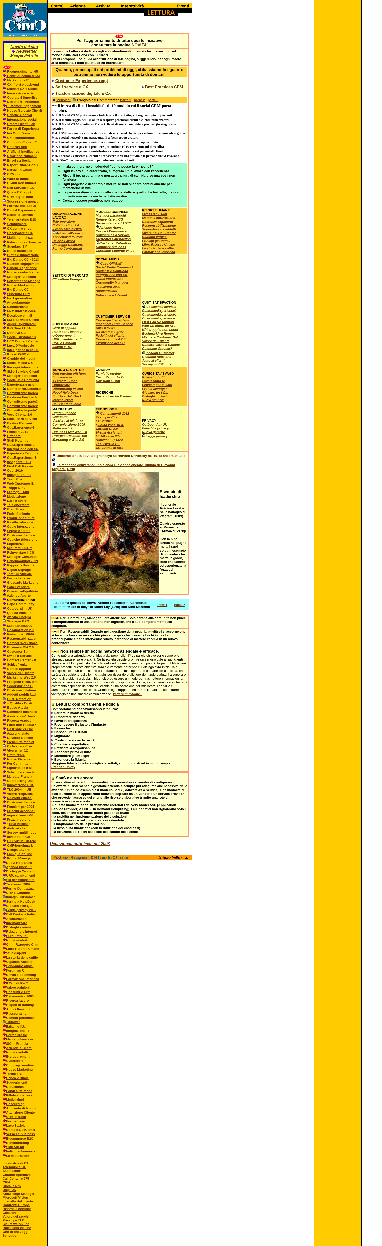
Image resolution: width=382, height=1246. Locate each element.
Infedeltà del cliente (18, 1201)
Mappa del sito (24, 56)
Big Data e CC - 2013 (23, 259)
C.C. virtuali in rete (21, 841)
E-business (15, 1087)
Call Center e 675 (16, 1178)
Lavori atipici (16, 1125)
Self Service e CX (20, 188)
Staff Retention (18, 440)
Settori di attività (20, 215)
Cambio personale (20, 1018)
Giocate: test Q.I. (19, 906)
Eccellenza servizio (22, 419)
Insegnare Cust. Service (114, 324)
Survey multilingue (21, 832)
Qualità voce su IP (110, 425)
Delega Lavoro (18, 850)
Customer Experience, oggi (81, 81)
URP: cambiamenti (20, 875)
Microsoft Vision (15, 1197)
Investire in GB (18, 837)
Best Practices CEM (164, 87)
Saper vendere (18, 587)
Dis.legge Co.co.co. (21, 871)
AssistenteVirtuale (21, 716)
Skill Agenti (15, 1147)
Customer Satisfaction (113, 239)
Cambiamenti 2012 (114, 413)
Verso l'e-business (20, 1134)
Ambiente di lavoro (21, 1108)
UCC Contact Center (23, 341)
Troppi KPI (15, 488)
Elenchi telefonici (20, 742)
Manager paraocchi (22, 376)
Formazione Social (21, 206)
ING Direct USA (19, 328)
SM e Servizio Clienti (23, 320)
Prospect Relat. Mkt (22, 682)
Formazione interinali (22, 979)
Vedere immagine (126, 694)
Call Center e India (20, 914)
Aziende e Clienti (19, 1048)
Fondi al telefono (19, 1091)
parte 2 (139, 100)
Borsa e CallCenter (20, 1130)
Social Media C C (20, 363)
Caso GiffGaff (110, 263)
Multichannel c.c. (20, 238)
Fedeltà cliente (18, 514)
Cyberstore (15, 1061)
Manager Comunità (22, 557)
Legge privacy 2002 (21, 910)
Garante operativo (17, 1175)
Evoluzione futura (21, 518)
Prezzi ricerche (18, 819)
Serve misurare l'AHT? (113, 223)
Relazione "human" (22, 156)
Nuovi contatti (17, 1052)
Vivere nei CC (17, 751)
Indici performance (20, 1151)
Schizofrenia (17, 664)
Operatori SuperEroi (22, 97)
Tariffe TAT (14, 1074)
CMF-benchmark (20, 845)
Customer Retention (115, 243)
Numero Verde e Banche (161, 345)
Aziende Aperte (19, 595)
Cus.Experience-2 (21, 445)
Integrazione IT (17, 1031)
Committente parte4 (22, 393)
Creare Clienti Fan (21, 124)
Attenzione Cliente (20, 1112)
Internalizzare (16, 923)
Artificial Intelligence (23, 151)
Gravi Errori (16, 509)
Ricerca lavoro (17, 1000)
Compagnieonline (20, 1065)
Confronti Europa (16, 1205)
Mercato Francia (19, 776)
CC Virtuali (104, 421)
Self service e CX (71, 87)
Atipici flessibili (18, 1009)
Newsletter (26, 51)
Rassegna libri (17, 1013)
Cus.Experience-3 (21, 427)
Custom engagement (23, 264)
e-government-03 (20, 815)
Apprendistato (18, 733)
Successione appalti (23, 201)
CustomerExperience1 (159, 314)
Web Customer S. (20, 483)
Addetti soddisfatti (21, 695)
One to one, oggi (16, 1232)
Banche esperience (21, 268)
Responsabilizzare (21, 638)
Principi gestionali (21, 811)
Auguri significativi (21, 324)
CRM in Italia (16, 1117)
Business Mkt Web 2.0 (69, 432)
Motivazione (16, 496)
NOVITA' (140, 45)
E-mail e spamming (21, 975)
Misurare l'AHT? (19, 548)
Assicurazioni (17, 919)
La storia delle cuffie (22, 957)
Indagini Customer (20, 897)
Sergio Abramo (19, 531)
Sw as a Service (19, 656)
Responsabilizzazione (159, 225)
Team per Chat (107, 417)
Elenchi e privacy (155, 428)
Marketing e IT (18, 80)
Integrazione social (22, 119)
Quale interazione (20, 526)
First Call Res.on (20, 466)
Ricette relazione (20, 522)
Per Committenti (19, 763)
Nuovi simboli (17, 940)
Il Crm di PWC (17, 983)
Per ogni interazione (22, 367)
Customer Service (20, 535)
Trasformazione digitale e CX (83, 93)
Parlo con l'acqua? (21, 725)
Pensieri (61, 100)
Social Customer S (21, 337)
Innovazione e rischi (22, 93)
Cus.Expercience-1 (21, 458)
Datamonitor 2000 (20, 996)
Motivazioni (15, 1100)
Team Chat (15, 479)
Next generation (19, 298)
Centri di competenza (23, 76)
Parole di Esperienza (23, 129)
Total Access (19, 824)
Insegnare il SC (19, 462)
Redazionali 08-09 (21, 634)
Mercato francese (19, 1039)
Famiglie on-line (19, 854)
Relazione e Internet (21, 931)
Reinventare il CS (20, 552)
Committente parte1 (22, 410)
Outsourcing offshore (69, 373)
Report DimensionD (22, 165)
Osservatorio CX (20, 233)
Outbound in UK (19, 608)
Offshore (14, 436)
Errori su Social (19, 160)
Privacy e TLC (13, 1220)
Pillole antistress (19, 1095)
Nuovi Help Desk (19, 863)
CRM (6, 1182)
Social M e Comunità (23, 380)
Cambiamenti (17, 307)
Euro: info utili (17, 936)
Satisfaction (12, 1171)
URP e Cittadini (18, 893)
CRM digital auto (20, 197)
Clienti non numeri (21, 183)
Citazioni (9, 1213)
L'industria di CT (15, 1163)
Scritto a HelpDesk (20, 901)
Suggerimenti (16, 1082)
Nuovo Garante (19, 759)
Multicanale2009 (19, 626)
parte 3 (153, 100)
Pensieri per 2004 (20, 807)
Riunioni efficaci (19, 798)
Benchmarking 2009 (22, 561)
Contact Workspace (22, 643)
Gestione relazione (156, 357)
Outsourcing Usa (20, 781)
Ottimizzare (16, 755)
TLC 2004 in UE (18, 789)
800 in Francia (17, 1044)
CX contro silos (19, 228)
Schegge (9, 1235)
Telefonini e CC (14, 1167)
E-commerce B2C (19, 1138)
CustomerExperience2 (159, 311)
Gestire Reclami (19, 423)
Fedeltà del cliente (110, 335)
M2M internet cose (21, 311)
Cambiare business (22, 712)
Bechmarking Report (158, 333)
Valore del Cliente (20, 673)
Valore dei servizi (16, 1216)
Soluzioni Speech (109, 440)
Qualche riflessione (22, 539)
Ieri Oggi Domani (20, 133)
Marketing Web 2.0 (21, 677)
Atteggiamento (18, 302)
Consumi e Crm (18, 992)
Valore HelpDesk (20, 794)
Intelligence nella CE (23, 350)
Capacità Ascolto (19, 962)
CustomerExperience (158, 318)
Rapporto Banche (20, 565)
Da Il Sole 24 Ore (20, 729)
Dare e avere (17, 501)
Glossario (60, 417)
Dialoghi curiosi (18, 927)
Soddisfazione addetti (159, 229)
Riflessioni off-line (17, 1228)
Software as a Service (113, 235)
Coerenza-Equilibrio (22, 591)
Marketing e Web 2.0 (68, 440)
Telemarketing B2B (22, 219)
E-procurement (17, 1056)
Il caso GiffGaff (18, 354)
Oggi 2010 (15, 470)
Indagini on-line (19, 475)
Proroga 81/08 (18, 492)
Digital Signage (19, 570)
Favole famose (18, 578)
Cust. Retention (19, 699)
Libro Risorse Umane (22, 949)
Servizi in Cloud (19, 170)
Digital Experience (21, 210)
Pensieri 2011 (17, 432)
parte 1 (125, 100)
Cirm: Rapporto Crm (22, 944)
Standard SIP (17, 246)
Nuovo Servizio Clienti (24, 110)
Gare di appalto (19, 669)
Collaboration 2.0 (20, 630)
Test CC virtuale (19, 574)
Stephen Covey (63, 767)
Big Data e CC (18, 289)
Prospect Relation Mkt (69, 436)
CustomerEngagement (23, 106)
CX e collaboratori (21, 138)
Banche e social (19, 115)
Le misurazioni (17, 1156)
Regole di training (20, 1005)
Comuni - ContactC (22, 142)
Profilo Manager (19, 858)
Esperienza (16, 544)
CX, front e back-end (23, 84)
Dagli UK (9, 1190)
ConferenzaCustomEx (24, 389)
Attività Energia (19, 617)
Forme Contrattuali (20, 888)
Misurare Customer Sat (160, 337)
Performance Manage (24, 281)
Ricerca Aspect (19, 720)
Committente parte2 (22, 406)
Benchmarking (17, 1143)
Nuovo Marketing (20, 285)
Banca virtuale (17, 1078)
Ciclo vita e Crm (19, 746)
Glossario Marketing (23, 582)
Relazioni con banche (24, 242)
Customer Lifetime (21, 690)
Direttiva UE (16, 333)
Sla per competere (20, 880)
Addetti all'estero (69, 233)
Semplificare (17, 224)
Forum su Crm (17, 970)
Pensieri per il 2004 (157, 385)
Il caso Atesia (17, 707)
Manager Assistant (21, 277)
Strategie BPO (18, 621)
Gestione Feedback (22, 397)
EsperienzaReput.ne (22, 453)
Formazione (15, 1121)
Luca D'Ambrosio (20, 345)
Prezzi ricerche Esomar (114, 396)
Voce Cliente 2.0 (19, 414)
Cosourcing (15, 1104)
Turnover (13, 1022)
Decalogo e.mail (19, 315)
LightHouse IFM (19, 768)
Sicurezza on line (16, 1224)
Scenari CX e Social (22, 89)
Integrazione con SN (23, 449)
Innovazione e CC (20, 785)
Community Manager (112, 282)
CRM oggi (15, 174)
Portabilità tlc (16, 1035)
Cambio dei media (21, 358)
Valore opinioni (18, 988)
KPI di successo (19, 251)
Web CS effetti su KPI (158, 326)
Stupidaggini (16, 953)
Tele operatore (18, 505)
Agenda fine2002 (19, 867)
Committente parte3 (22, 402)
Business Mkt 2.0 (20, 647)
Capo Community (20, 604)
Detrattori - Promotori (24, 102)
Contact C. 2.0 (107, 429)
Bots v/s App (17, 147)
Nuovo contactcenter (23, 272)
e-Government (63, 335)
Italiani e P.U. (16, 1026)
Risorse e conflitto (17, 1209)
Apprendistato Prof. (67, 237)
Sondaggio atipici (19, 966)
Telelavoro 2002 (18, 884)
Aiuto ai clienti (18, 828)
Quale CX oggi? (19, 192)
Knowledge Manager (18, 1194)
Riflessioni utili (153, 377)
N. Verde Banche (20, 738)
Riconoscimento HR (22, 72)
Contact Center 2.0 (21, 660)
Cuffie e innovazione (23, 255)
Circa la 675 (12, 1186)
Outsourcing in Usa (67, 389)
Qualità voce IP (19, 613)
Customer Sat (18, 651)
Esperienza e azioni (22, 384)
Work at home (18, 179)
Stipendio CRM (18, 294)
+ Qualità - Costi (19, 703)
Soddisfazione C (20, 686)
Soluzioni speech (20, 772)
